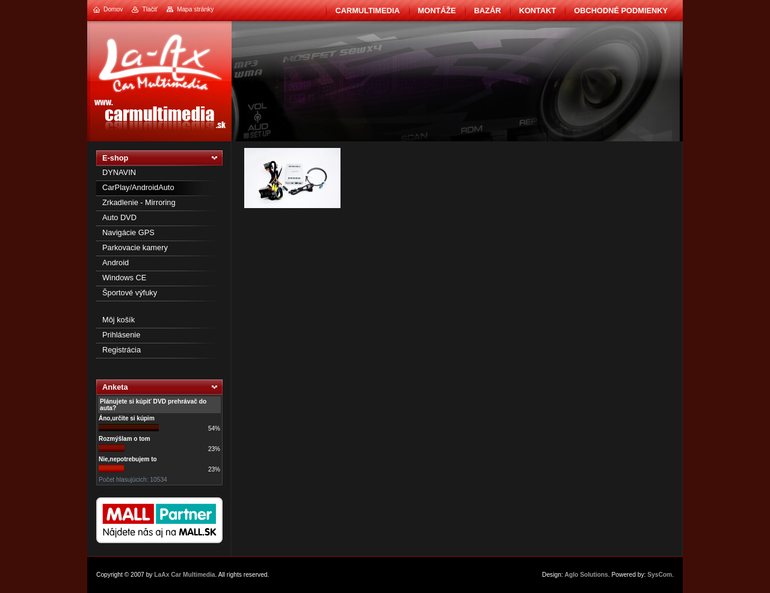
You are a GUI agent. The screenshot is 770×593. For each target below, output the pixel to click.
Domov (113, 9)
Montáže (437, 10)
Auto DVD (119, 217)
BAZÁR (487, 10)
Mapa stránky (195, 9)
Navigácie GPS (128, 232)
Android (115, 262)
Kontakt (537, 10)
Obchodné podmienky (621, 10)
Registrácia (121, 349)
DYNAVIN (119, 172)
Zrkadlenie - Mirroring (139, 202)
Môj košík (118, 319)
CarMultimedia (367, 10)
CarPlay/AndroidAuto (138, 187)
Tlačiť (149, 9)
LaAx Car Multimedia (184, 574)
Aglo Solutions (586, 574)
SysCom (659, 574)
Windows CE (124, 277)
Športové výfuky (129, 292)
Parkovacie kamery (135, 247)
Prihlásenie (121, 334)
